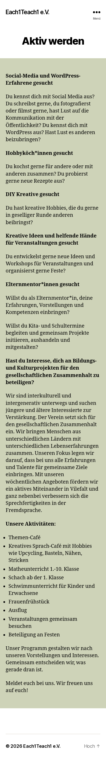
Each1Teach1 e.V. (27, 12)
